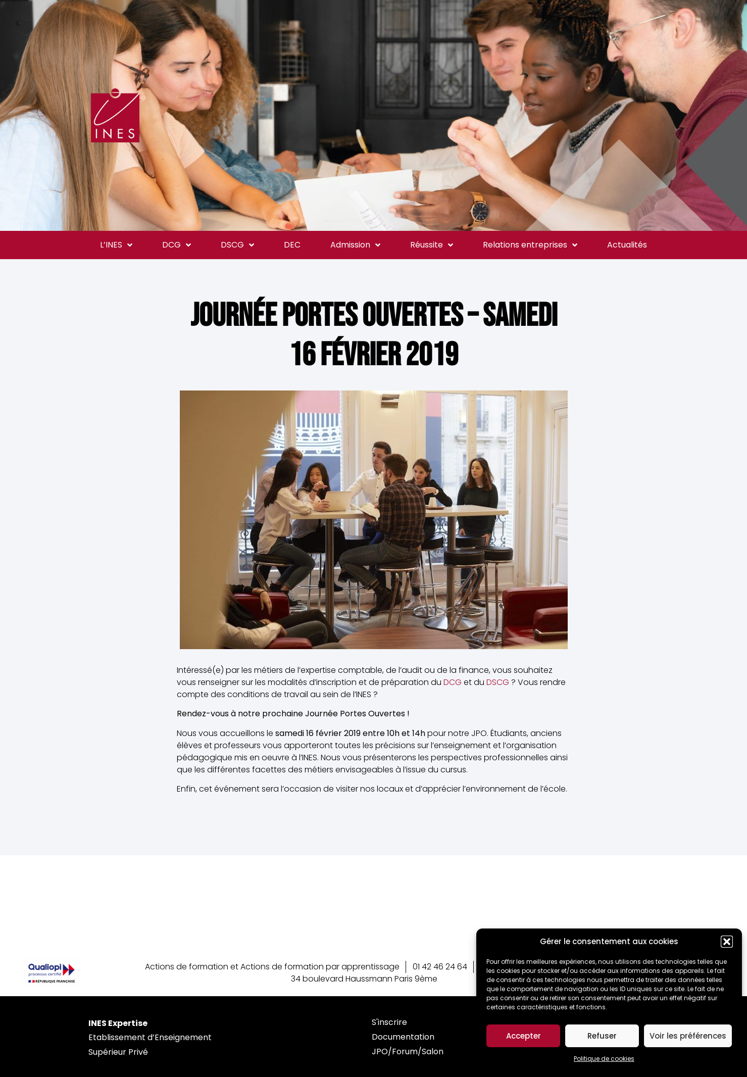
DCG (176, 245)
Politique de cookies (604, 1058)
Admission (355, 245)
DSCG (237, 245)
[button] (727, 942)
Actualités (627, 245)
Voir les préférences (688, 1036)
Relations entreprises (530, 245)
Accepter (523, 1036)
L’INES (116, 245)
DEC (292, 245)
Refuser (602, 1036)
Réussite (431, 245)
